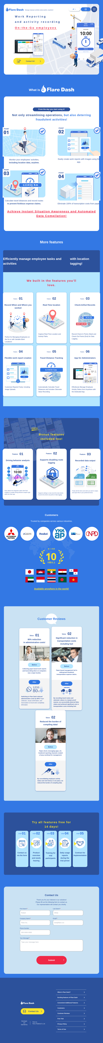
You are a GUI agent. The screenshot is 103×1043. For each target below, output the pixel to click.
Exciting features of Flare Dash (68, 997)
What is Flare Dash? (64, 992)
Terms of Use (62, 1029)
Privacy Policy (62, 1024)
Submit (56, 960)
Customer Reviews (64, 1013)
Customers (61, 1008)
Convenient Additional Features (68, 1003)
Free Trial (61, 1018)
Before (34, 665)
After (34, 682)
